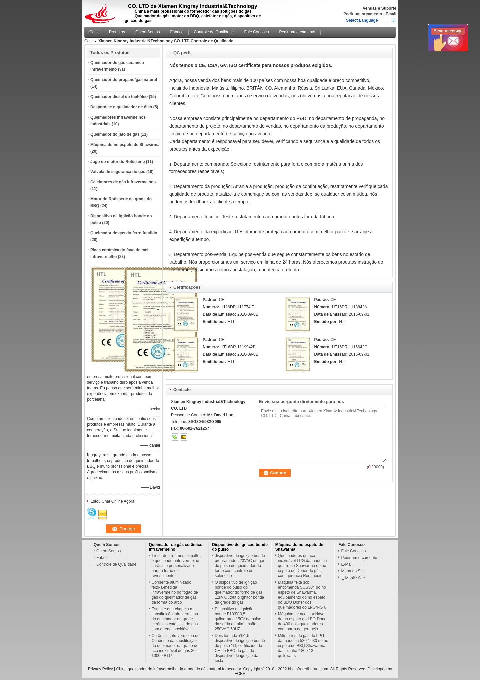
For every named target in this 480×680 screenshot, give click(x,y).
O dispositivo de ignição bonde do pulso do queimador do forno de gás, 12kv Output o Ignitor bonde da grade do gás (239, 592)
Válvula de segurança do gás (117, 172)
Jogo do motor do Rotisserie (117, 161)
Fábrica (176, 32)
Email (391, 14)
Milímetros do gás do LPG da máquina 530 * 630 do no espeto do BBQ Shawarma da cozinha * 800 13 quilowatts (303, 645)
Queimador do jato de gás (114, 134)
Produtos (117, 32)
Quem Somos (147, 32)
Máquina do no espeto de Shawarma (124, 144)
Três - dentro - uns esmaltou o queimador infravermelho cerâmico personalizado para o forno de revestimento (177, 565)
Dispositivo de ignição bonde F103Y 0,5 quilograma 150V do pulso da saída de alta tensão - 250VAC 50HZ (238, 619)
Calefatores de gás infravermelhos (123, 182)
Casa (94, 32)
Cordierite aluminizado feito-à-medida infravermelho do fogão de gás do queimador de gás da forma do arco (175, 592)
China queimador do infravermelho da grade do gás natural (168, 669)
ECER (239, 673)
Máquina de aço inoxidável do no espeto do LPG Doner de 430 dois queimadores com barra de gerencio (303, 621)
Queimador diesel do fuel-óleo (119, 96)
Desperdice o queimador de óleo (121, 107)
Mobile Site (353, 578)
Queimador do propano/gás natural (123, 79)
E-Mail (346, 564)
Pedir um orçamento (362, 14)
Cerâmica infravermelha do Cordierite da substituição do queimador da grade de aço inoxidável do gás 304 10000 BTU (176, 645)
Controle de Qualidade (214, 32)
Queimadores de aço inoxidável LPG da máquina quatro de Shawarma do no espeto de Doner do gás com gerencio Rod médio (302, 565)
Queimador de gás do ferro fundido (123, 233)
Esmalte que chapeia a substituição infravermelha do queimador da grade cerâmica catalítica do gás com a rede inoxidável (175, 619)
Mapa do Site (353, 571)
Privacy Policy (100, 669)
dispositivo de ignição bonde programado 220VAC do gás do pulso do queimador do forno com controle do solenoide (240, 565)
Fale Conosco (256, 32)
